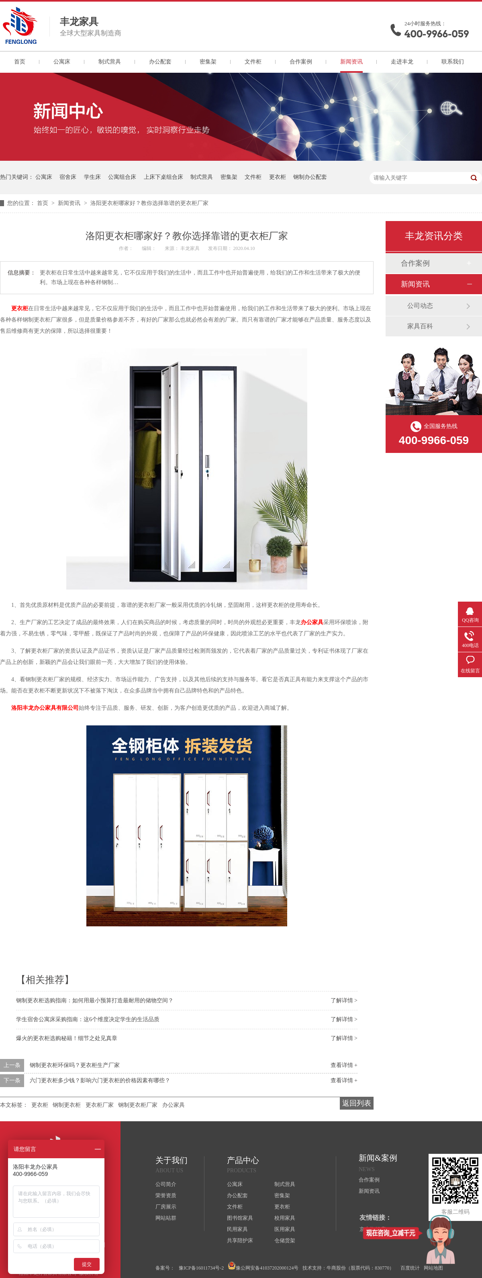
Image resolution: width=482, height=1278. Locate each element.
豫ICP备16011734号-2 (201, 1268)
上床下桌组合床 (163, 177)
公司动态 (420, 305)
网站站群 (165, 1218)
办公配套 (160, 62)
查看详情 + (344, 1065)
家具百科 (420, 326)
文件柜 (253, 62)
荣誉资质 (165, 1195)
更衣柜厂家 (100, 1105)
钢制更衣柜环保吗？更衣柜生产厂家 (75, 1065)
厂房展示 (165, 1207)
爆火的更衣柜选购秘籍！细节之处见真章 (66, 1038)
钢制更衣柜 (67, 1105)
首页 (19, 62)
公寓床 (61, 62)
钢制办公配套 (310, 177)
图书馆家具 (240, 1218)
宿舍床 (67, 177)
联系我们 (452, 62)
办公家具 (312, 622)
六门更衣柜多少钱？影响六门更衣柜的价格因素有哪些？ (100, 1080)
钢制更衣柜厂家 (137, 1105)
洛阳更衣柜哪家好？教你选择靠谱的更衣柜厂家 (149, 203)
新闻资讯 (351, 62)
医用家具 (284, 1229)
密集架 (208, 62)
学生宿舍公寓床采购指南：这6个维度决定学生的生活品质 (87, 1019)
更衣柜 (277, 177)
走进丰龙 (402, 62)
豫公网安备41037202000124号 (263, 1266)
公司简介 (165, 1184)
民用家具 (237, 1229)
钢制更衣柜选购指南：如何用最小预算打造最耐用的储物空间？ (95, 1000)
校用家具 (284, 1218)
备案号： (165, 1268)
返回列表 (356, 1103)
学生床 (92, 177)
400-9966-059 (436, 34)
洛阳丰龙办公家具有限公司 (45, 708)
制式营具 (109, 62)
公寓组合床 (122, 177)
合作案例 (301, 62)
